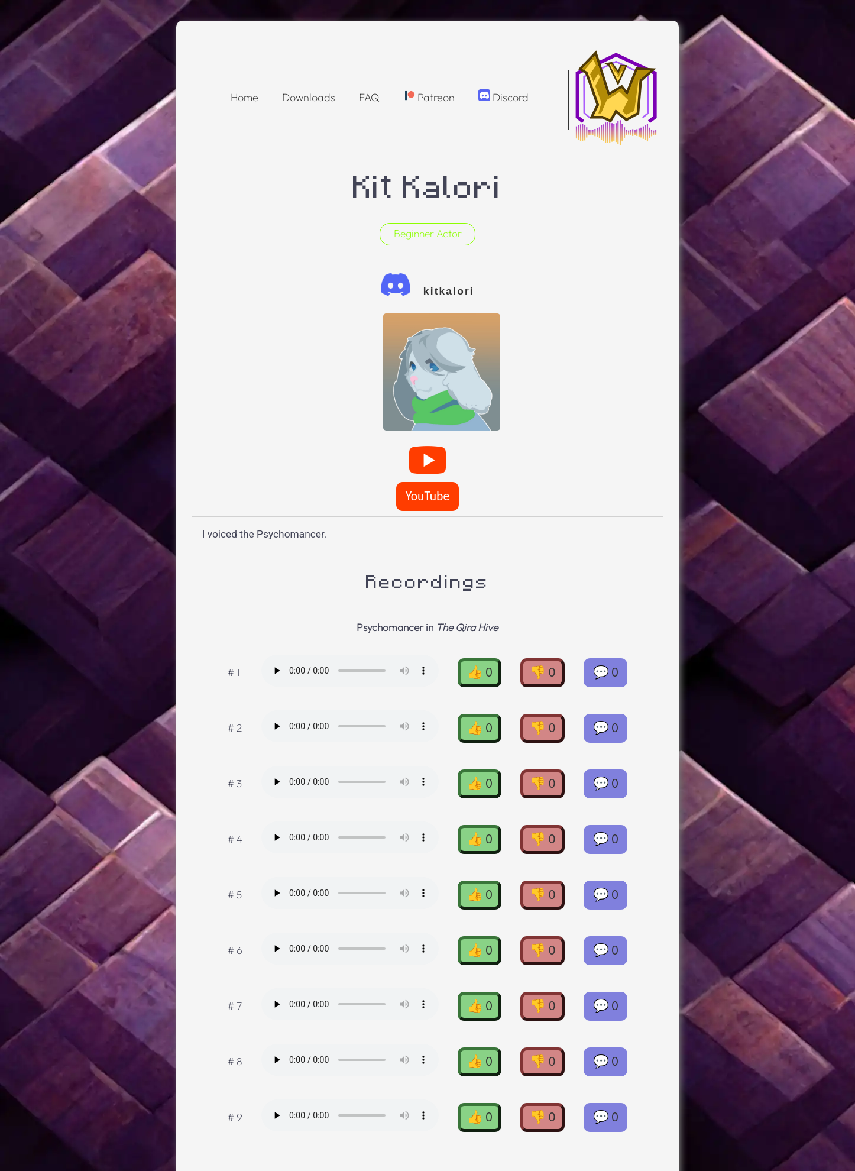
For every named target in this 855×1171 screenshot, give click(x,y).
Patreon (429, 96)
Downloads (308, 97)
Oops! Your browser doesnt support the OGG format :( (350, 671)
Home (244, 97)
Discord (503, 96)
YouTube (427, 496)
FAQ (369, 97)
